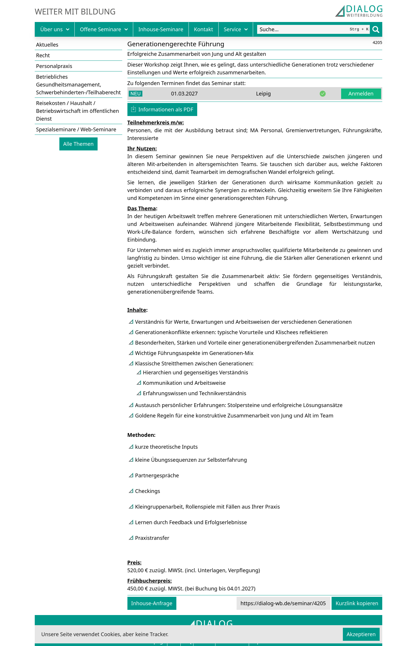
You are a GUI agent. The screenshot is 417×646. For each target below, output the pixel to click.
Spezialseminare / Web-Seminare (76, 129)
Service (236, 29)
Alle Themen (78, 143)
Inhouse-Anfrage (151, 603)
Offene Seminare (104, 29)
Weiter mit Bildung (75, 11)
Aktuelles (47, 44)
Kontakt (203, 29)
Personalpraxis (54, 65)
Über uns (54, 29)
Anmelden (361, 93)
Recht (43, 55)
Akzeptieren (361, 634)
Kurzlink (357, 603)
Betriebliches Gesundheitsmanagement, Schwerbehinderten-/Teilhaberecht (78, 84)
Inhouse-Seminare (160, 29)
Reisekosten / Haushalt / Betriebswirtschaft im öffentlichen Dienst (77, 111)
